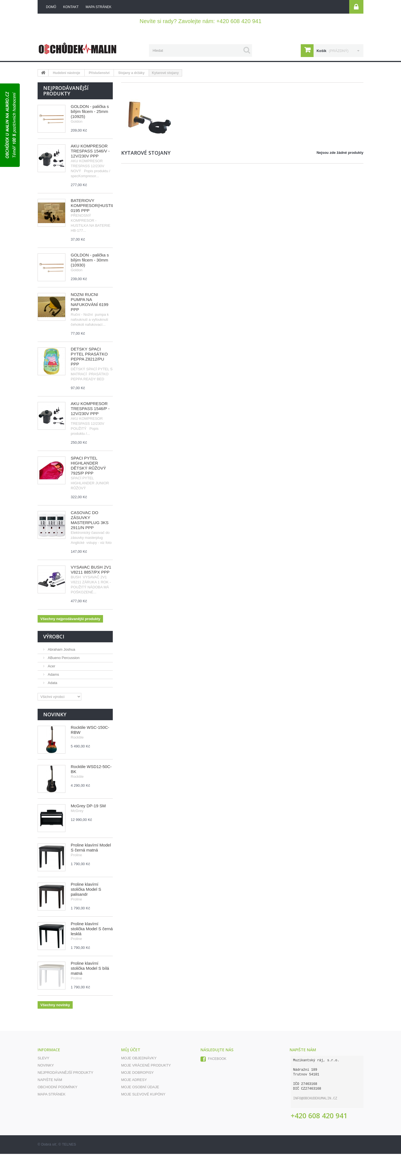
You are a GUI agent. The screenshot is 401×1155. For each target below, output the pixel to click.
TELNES (69, 1145)
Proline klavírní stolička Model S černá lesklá (92, 929)
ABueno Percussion (63, 659)
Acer (51, 667)
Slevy (43, 1059)
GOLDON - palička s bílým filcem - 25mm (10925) (90, 112)
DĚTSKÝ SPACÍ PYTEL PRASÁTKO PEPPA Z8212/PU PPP (89, 357)
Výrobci (53, 637)
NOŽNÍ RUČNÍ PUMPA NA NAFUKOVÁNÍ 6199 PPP (89, 303)
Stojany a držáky (131, 74)
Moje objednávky (139, 1059)
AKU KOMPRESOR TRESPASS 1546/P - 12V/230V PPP (90, 409)
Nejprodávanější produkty (66, 92)
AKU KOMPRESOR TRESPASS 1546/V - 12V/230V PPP (90, 152)
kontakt (71, 7)
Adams (53, 675)
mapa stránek (98, 7)
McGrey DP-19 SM (88, 806)
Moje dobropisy (137, 1074)
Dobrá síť (48, 1145)
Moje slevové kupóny (143, 1095)
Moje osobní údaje (140, 1088)
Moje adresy (134, 1081)
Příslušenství (99, 74)
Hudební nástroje (66, 74)
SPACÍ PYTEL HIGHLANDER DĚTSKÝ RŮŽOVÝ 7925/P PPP (88, 467)
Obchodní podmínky (57, 1088)
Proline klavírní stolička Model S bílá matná (90, 969)
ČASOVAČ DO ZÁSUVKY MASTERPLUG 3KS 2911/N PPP (90, 521)
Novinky (54, 715)
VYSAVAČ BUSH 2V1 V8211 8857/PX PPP (91, 571)
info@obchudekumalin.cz (315, 1100)
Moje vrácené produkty (146, 1066)
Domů (51, 7)
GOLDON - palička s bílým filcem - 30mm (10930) (90, 261)
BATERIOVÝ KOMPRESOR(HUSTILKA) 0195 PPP (96, 206)
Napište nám (50, 1081)
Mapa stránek (51, 1095)
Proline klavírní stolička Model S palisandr (86, 890)
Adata (52, 684)
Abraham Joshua (61, 650)
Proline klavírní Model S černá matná (91, 848)
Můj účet (130, 1050)
